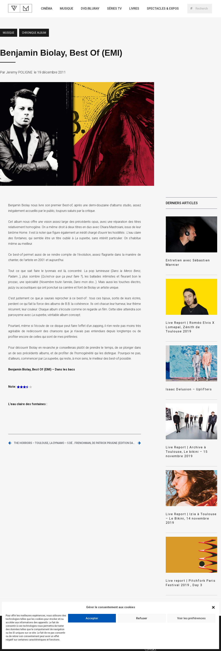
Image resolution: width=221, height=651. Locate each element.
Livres (134, 8)
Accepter (92, 618)
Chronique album (34, 32)
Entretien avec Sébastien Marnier (191, 260)
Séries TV (114, 8)
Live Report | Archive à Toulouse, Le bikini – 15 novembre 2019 (191, 443)
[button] (213, 607)
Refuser (141, 618)
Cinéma (46, 8)
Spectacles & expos (163, 8)
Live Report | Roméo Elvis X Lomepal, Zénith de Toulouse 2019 (188, 321)
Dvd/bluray (90, 8)
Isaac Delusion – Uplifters (186, 383)
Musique (66, 8)
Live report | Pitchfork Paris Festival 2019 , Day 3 (187, 566)
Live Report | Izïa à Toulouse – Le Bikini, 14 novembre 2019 (189, 504)
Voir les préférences (191, 618)
